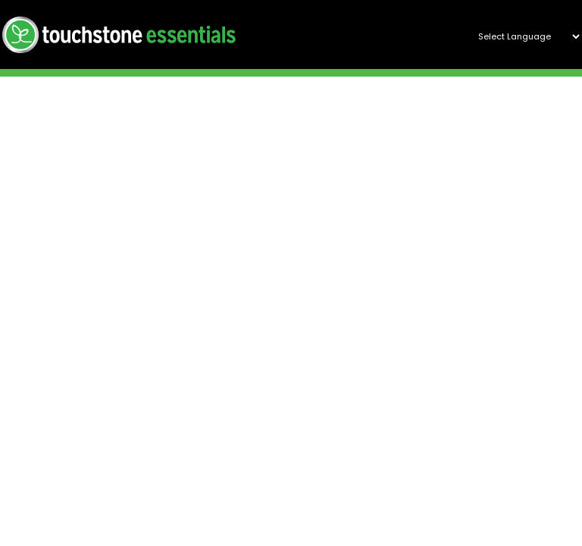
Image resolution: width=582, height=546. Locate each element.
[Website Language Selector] (523, 36)
